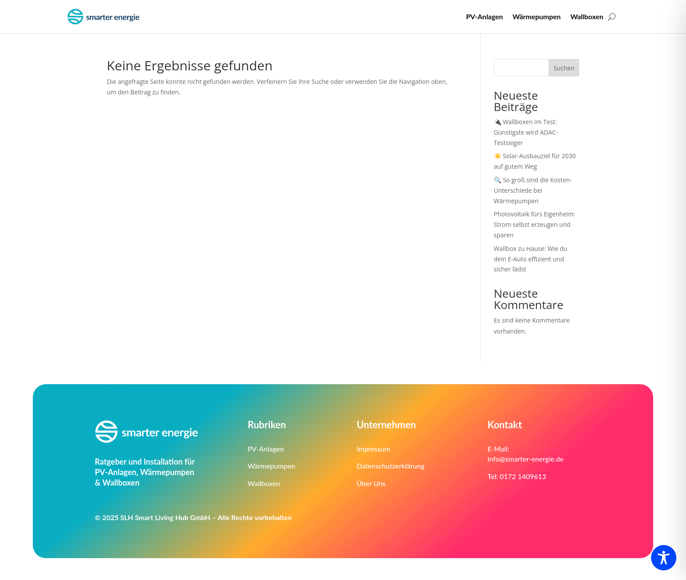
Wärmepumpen (537, 16)
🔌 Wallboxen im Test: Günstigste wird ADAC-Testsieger (526, 132)
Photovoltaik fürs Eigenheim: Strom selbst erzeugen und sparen (534, 224)
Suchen (563, 68)
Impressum (373, 449)
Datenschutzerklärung (390, 466)
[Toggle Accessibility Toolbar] (663, 557)
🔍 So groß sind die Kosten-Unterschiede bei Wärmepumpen (533, 190)
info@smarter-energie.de (525, 459)
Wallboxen (586, 16)
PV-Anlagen (484, 16)
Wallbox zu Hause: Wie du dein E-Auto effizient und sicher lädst (530, 259)
